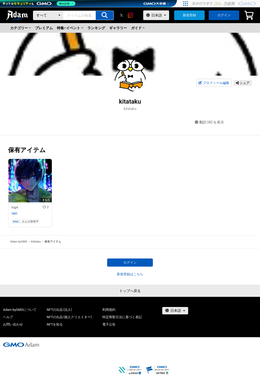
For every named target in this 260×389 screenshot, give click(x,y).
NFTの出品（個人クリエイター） (69, 317)
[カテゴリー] (48, 15)
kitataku (16, 221)
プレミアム (44, 28)
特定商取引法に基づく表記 (122, 317)
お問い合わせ (13, 324)
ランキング (96, 28)
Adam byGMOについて (20, 310)
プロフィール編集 (214, 83)
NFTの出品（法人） (59, 310)
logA (14, 207)
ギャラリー (118, 28)
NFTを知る (55, 324)
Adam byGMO (18, 241)
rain (14, 213)
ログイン (224, 15)
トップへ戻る (130, 291)
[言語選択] (156, 15)
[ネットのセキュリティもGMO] (39, 3)
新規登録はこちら (130, 274)
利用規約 (109, 310)
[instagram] (130, 15)
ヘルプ (8, 317)
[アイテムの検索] (104, 15)
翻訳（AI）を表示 (209, 122)
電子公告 (109, 324)
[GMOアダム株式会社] (21, 344)
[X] (121, 15)
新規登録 (189, 15)
